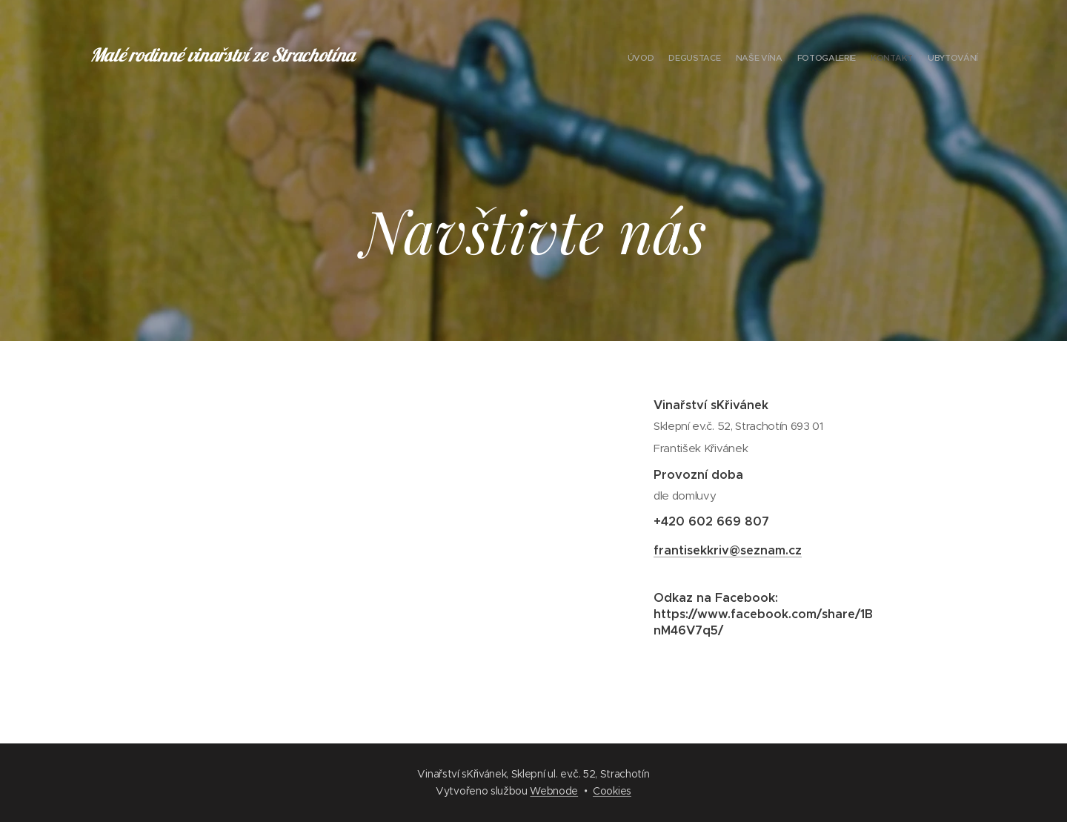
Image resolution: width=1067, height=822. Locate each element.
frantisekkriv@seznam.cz (728, 550)
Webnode (554, 791)
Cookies (612, 791)
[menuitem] (905, 59)
